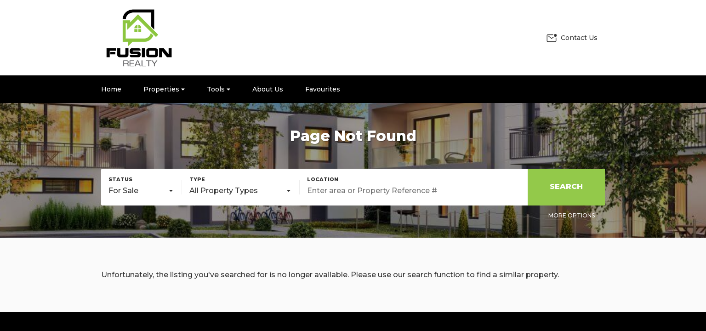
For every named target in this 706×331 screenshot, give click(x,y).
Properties (164, 89)
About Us (267, 89)
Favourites (322, 89)
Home (111, 89)
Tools (218, 89)
